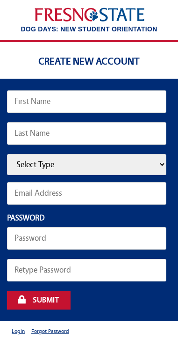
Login (18, 331)
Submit (46, 300)
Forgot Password (50, 331)
